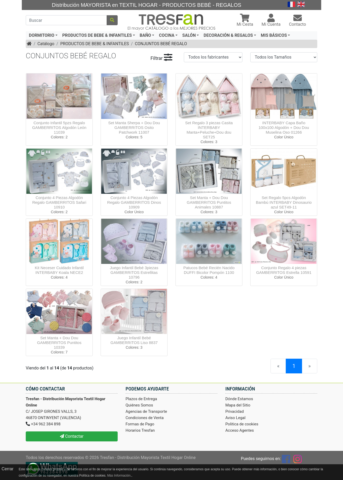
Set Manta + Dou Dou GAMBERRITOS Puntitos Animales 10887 (209, 202)
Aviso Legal (235, 417)
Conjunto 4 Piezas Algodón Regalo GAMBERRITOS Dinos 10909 (134, 202)
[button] (244, 21)
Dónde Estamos (239, 398)
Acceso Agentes (239, 430)
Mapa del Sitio (237, 405)
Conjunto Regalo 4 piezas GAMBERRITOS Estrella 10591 (283, 270)
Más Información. (119, 475)
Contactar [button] (72, 436)
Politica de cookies (241, 424)
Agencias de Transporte (146, 411)
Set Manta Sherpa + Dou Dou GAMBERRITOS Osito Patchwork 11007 (134, 127)
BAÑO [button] (145, 35)
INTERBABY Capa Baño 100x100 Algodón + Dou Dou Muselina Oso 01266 (283, 127)
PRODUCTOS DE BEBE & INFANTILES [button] (97, 35)
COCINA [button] (166, 35)
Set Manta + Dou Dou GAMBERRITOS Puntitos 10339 (59, 342)
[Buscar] (66, 20)
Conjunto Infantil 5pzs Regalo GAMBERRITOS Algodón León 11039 (59, 127)
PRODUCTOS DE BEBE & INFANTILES (94, 43)
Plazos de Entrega (141, 398)
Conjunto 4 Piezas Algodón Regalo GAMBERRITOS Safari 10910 (59, 202)
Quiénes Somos (139, 405)
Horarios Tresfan (140, 430)
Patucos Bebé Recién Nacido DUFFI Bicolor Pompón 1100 (209, 270)
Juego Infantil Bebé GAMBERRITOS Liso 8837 (134, 340)
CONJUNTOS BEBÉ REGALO (161, 43)
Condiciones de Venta (145, 417)
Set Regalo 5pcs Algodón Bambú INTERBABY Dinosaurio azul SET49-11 (283, 202)
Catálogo (46, 43)
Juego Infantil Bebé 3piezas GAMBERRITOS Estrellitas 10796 (134, 272)
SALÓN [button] (189, 35)
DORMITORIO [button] (41, 35)
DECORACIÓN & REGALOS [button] (228, 35)
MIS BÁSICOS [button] (274, 35)
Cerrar (7, 469)
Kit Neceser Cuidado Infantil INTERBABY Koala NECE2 (59, 270)
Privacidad (234, 411)
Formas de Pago (140, 424)
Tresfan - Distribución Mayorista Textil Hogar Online (148, 457)
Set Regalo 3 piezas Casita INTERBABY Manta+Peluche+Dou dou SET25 (209, 130)
